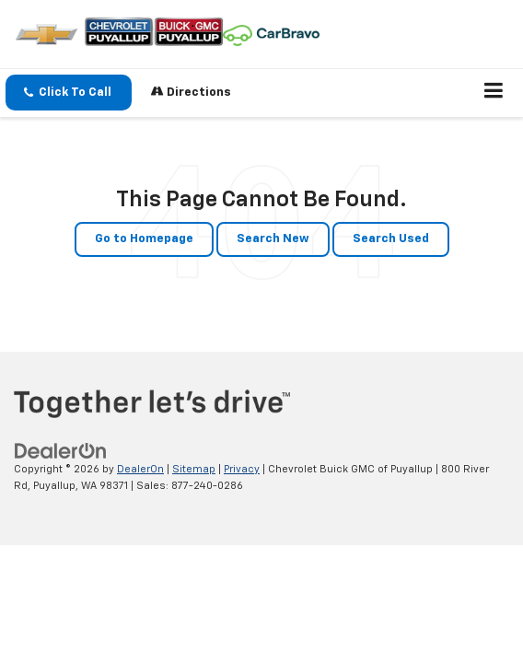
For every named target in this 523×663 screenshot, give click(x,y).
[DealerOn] (61, 451)
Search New (273, 239)
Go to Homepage (144, 239)
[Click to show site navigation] (494, 93)
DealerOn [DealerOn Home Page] (140, 469)
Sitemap (193, 469)
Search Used (391, 239)
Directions (191, 92)
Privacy (242, 469)
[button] (69, 92)
